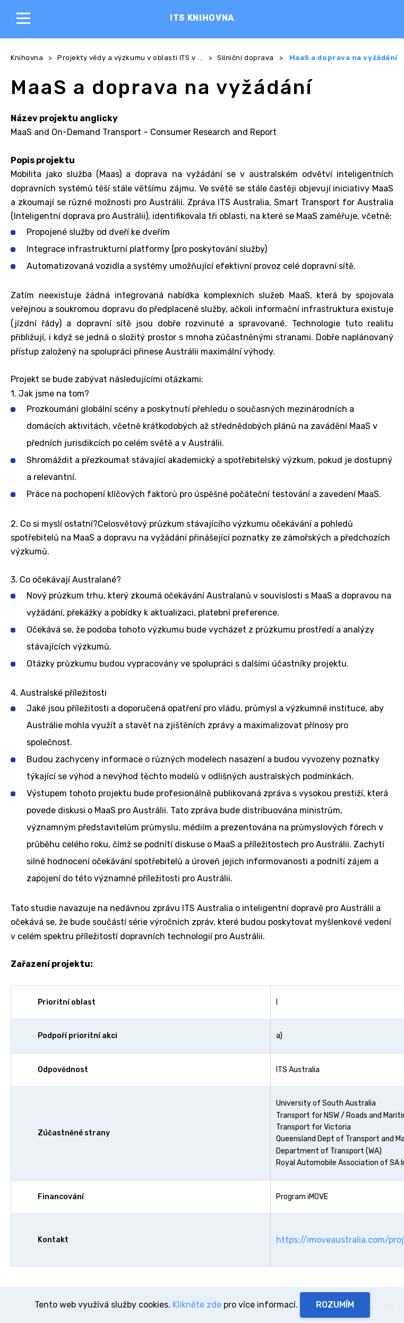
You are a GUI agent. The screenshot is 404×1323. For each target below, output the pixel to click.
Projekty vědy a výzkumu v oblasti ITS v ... (130, 58)
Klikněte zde (197, 1305)
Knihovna (27, 58)
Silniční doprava (245, 58)
